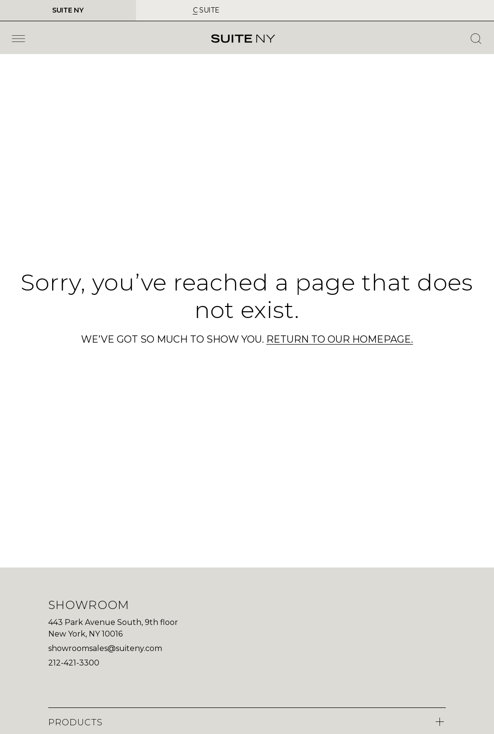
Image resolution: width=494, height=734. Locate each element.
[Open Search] (475, 38)
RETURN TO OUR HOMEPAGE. (339, 339)
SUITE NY (67, 10)
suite (206, 10)
